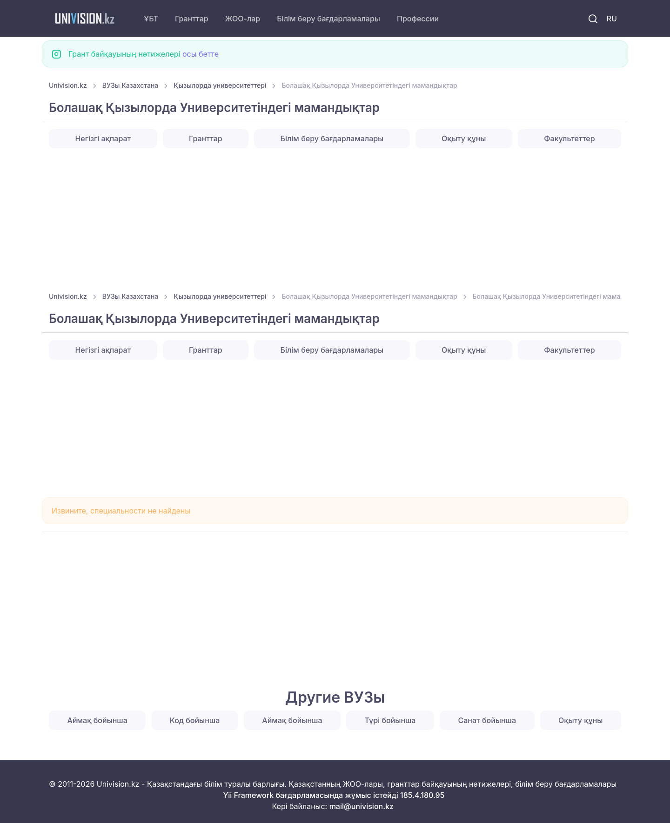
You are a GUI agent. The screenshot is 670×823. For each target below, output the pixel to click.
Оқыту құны (464, 138)
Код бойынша (195, 720)
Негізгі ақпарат (103, 138)
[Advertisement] (328, 217)
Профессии (418, 18)
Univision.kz (68, 85)
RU (612, 18)
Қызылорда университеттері (220, 85)
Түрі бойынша (390, 720)
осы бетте (200, 54)
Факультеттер (569, 138)
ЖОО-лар (243, 18)
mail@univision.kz (361, 806)
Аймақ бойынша (97, 720)
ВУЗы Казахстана (130, 85)
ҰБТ (151, 18)
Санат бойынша (487, 720)
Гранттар (191, 18)
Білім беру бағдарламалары (328, 18)
